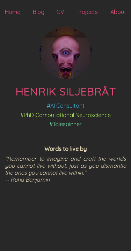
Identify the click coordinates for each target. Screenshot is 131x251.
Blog (38, 11)
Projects (87, 11)
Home (12, 11)
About (118, 11)
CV (60, 11)
